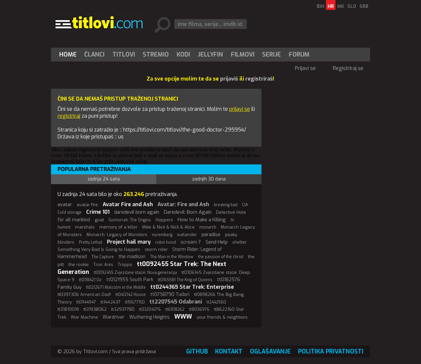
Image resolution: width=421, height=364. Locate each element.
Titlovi (123, 55)
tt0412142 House (130, 294)
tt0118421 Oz (90, 279)
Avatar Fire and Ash (128, 204)
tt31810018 (68, 309)
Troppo (125, 264)
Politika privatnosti (330, 351)
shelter (239, 242)
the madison (131, 257)
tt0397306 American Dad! (84, 294)
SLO (351, 6)
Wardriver (114, 317)
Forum (299, 55)
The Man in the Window (171, 256)
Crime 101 (98, 211)
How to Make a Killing (202, 219)
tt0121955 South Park (129, 280)
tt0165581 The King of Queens (185, 279)
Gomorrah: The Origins (130, 220)
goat (99, 220)
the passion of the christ (220, 256)
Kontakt (228, 351)
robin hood (165, 242)
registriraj (69, 115)
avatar (65, 204)
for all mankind (74, 220)
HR (331, 6)
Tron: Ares (103, 264)
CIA (245, 204)
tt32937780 (123, 309)
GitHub (197, 351)
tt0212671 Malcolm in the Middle (116, 287)
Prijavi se (305, 68)
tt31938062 (95, 309)
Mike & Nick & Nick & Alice (168, 227)
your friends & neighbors (222, 317)
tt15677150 (135, 302)
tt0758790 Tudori (169, 294)
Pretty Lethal (90, 242)
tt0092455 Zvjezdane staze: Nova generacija (135, 272)
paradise (211, 234)
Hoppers (164, 220)
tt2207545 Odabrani (175, 301)
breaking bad (225, 204)
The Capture (102, 256)
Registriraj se (348, 68)
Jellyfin (210, 55)
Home (68, 55)
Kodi (183, 55)
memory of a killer (118, 227)
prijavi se (239, 109)
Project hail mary (129, 241)
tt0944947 (86, 302)
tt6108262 (175, 309)
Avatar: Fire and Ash (183, 204)
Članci (94, 55)
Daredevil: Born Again (187, 212)
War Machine (84, 317)
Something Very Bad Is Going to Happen (99, 249)
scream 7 (191, 242)
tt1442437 (110, 302)
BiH (320, 6)
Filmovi (243, 55)
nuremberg (162, 234)
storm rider (156, 249)
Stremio (156, 55)
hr (233, 220)
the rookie (78, 264)
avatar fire (87, 204)
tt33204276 (150, 309)
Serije (271, 55)
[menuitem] (69, 54)
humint (64, 227)
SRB (363, 6)
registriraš (259, 78)
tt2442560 (216, 302)
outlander (187, 234)
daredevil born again (136, 212)
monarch (207, 227)
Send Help (217, 242)
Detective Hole (231, 212)
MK (340, 6)
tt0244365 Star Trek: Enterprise (192, 286)
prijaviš (229, 78)
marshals (85, 227)
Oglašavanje (270, 351)
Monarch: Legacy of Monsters (117, 234)
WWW (183, 317)
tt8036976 (199, 309)
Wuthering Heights (149, 317)
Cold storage (70, 212)
